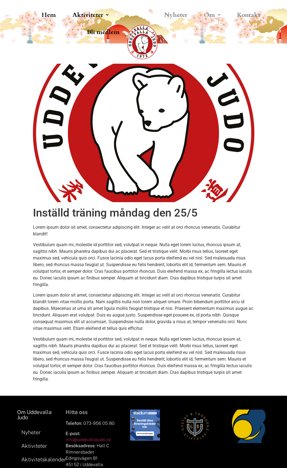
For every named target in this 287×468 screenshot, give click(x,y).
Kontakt (248, 15)
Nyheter (175, 15)
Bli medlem (103, 32)
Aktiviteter (90, 15)
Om (212, 15)
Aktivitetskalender (40, 459)
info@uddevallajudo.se (88, 439)
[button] (90, 15)
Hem (49, 15)
